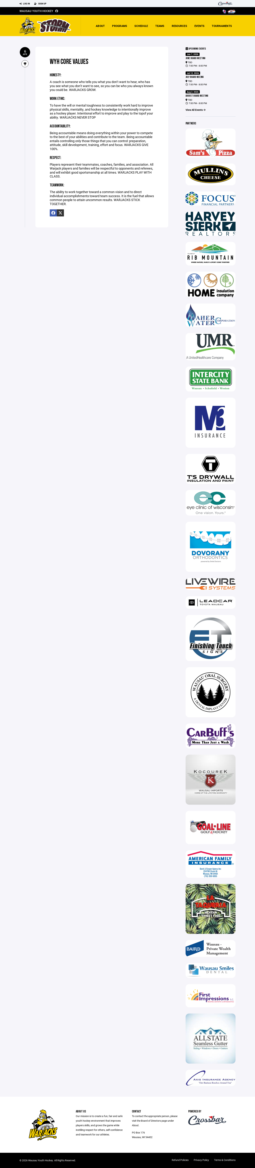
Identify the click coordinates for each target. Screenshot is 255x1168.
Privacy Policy (201, 1160)
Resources (179, 26)
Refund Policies (180, 1160)
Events (199, 26)
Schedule (141, 26)
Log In (24, 3)
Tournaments (222, 26)
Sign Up (40, 3)
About (100, 26)
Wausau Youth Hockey (36, 11)
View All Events (195, 109)
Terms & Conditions (225, 1160)
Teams (159, 26)
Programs (119, 26)
